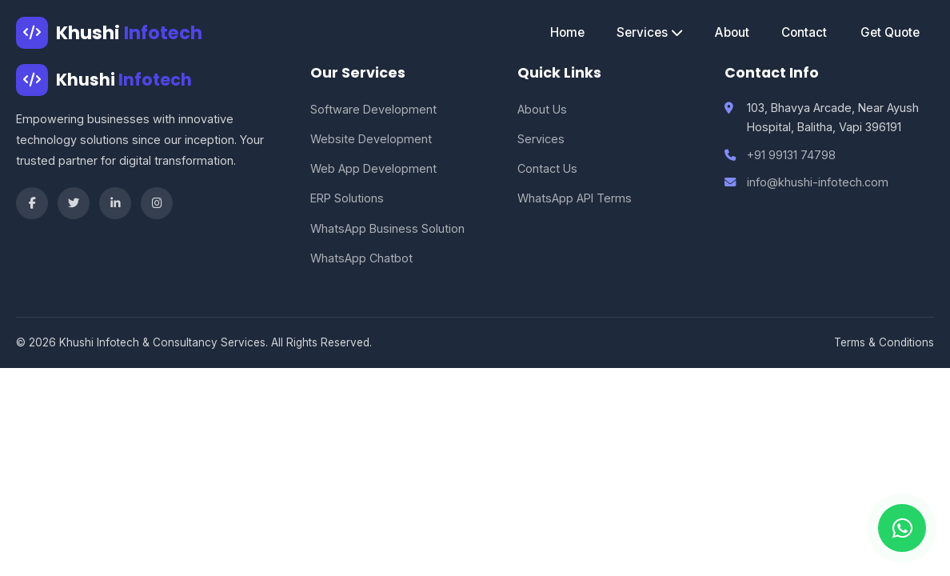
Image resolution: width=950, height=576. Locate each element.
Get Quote (890, 32)
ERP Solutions (347, 198)
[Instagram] (157, 203)
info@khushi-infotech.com (817, 182)
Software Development (373, 109)
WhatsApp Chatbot (361, 258)
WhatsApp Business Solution (387, 228)
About (732, 32)
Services (650, 32)
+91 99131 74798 (791, 155)
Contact (804, 32)
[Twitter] (74, 203)
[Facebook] (32, 203)
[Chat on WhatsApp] (902, 528)
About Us (542, 109)
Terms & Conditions (884, 342)
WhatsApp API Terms (574, 198)
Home (567, 32)
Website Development (371, 139)
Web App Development (373, 168)
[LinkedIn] (115, 203)
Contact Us (547, 168)
